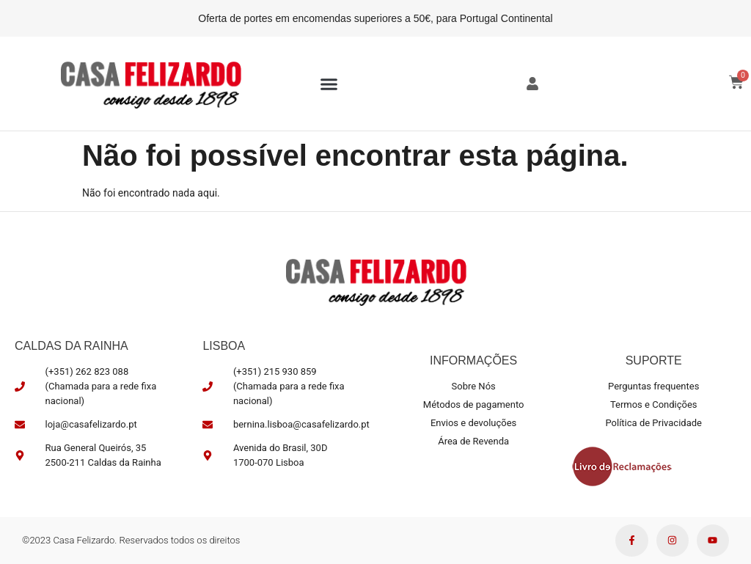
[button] (329, 84)
